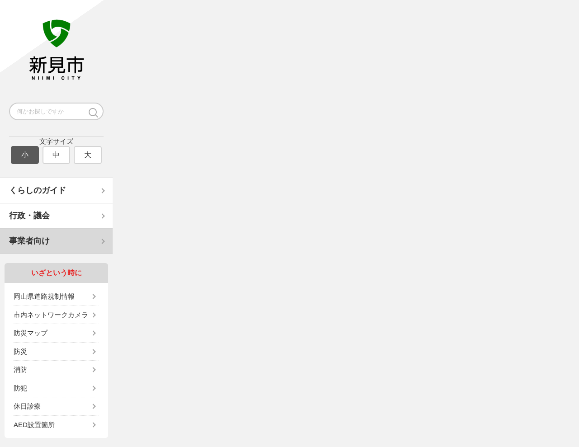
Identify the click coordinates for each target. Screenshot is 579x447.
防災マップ (30, 333)
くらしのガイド (37, 190)
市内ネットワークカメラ (51, 315)
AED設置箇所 (34, 424)
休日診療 (27, 406)
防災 (20, 351)
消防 (20, 369)
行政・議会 (29, 215)
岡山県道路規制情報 (44, 296)
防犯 (20, 388)
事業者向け (29, 240)
